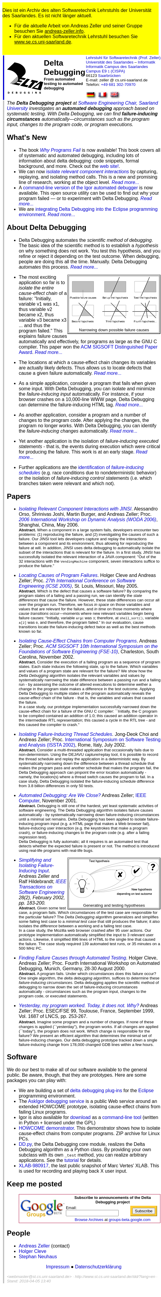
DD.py (25, 1144)
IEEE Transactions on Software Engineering (42, 887)
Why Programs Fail (60, 150)
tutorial (71, 1160)
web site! (109, 166)
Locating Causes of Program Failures (58, 575)
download (80, 1117)
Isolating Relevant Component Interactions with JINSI (75, 508)
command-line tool (121, 1117)
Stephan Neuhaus (38, 1256)
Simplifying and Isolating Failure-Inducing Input (36, 865)
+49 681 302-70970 (118, 84)
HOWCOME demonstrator (46, 1128)
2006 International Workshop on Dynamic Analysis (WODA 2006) (87, 519)
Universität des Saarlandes (109, 62)
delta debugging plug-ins (96, 1090)
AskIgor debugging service (56, 1101)
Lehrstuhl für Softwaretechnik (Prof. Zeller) (123, 57)
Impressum (58, 1266)
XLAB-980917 (34, 1165)
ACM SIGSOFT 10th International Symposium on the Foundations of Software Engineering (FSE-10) (88, 649)
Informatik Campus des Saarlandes (117, 66)
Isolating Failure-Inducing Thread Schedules (65, 734)
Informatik (146, 62)
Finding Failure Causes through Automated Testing (72, 957)
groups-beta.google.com (130, 1219)
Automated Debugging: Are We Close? (60, 795)
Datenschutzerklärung (98, 1266)
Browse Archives (89, 1219)
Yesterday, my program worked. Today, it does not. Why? (79, 1005)
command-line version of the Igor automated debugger (80, 187)
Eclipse (146, 1090)
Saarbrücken (109, 75)
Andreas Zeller (34, 1245)
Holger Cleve (32, 1251)
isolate (87, 171)
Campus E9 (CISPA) (105, 71)
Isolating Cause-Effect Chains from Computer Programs (78, 640)
